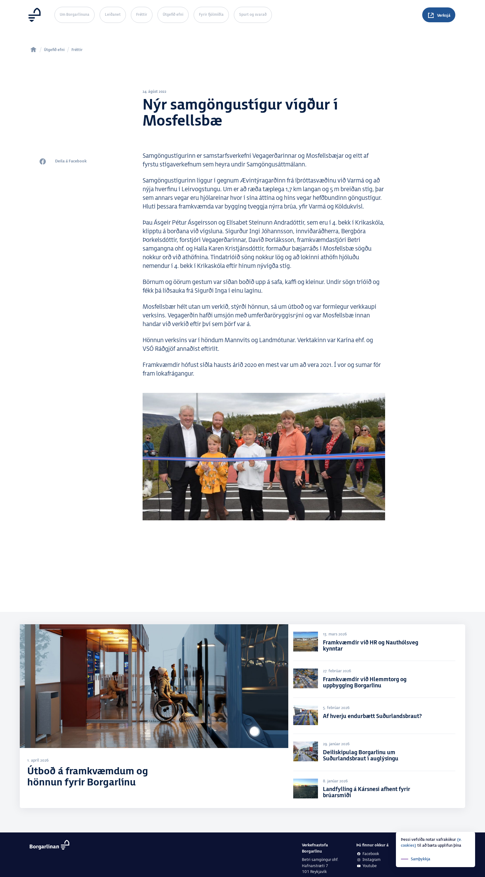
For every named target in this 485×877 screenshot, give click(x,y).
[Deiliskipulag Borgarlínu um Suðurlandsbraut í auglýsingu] (376, 753)
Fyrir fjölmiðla (211, 14)
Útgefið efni (173, 14)
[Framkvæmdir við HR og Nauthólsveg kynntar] (376, 643)
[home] (33, 49)
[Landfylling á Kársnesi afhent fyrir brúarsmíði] (376, 790)
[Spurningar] (438, 14)
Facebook (367, 854)
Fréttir (141, 14)
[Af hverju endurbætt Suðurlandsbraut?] (376, 717)
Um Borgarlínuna (74, 14)
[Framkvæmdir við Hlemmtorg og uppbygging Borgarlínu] (376, 680)
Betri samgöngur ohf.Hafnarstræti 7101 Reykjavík (320, 865)
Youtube (366, 866)
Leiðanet (113, 14)
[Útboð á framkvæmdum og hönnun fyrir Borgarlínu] (154, 717)
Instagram (368, 859)
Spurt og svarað (253, 14)
